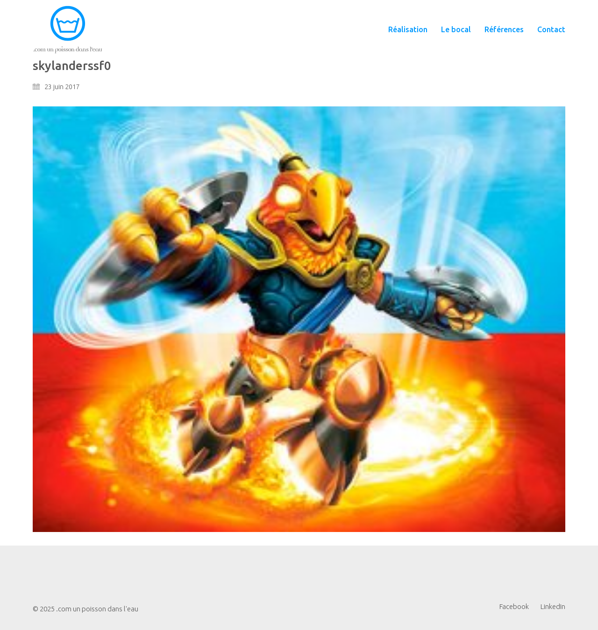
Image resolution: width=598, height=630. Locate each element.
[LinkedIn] (553, 606)
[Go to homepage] (68, 30)
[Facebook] (514, 606)
